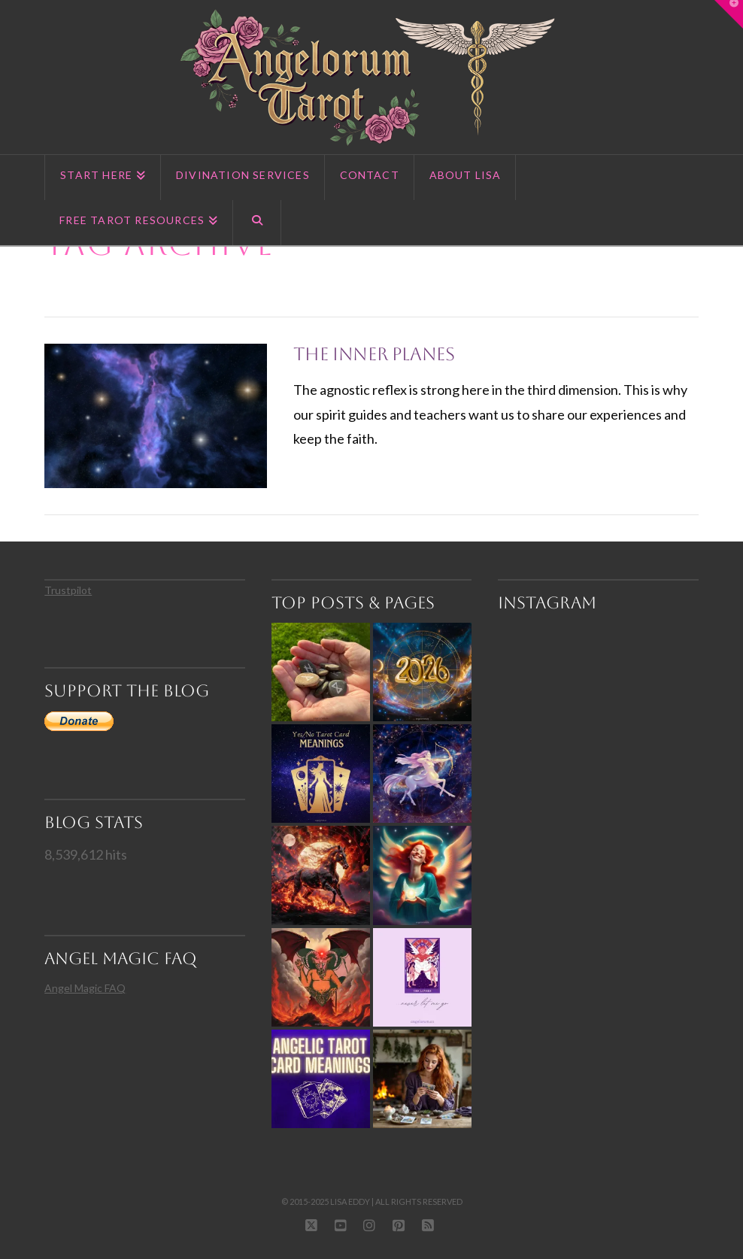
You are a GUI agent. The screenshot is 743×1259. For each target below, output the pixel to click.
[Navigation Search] (257, 222)
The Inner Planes (374, 354)
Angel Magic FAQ (85, 987)
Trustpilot (68, 590)
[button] (728, 14)
